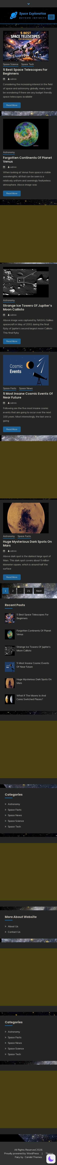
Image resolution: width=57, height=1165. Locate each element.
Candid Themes (33, 1157)
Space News (26, 388)
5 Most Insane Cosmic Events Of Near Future (28, 395)
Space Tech (27, 64)
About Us (13, 926)
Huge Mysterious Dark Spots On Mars (27, 543)
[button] (50, 1158)
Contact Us (14, 931)
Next (39, 590)
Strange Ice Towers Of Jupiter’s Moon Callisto (27, 307)
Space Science (10, 64)
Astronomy (9, 152)
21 (28, 590)
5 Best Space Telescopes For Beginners (25, 72)
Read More (11, 105)
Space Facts (9, 388)
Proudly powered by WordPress (22, 1153)
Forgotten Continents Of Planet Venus (27, 160)
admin (13, 79)
